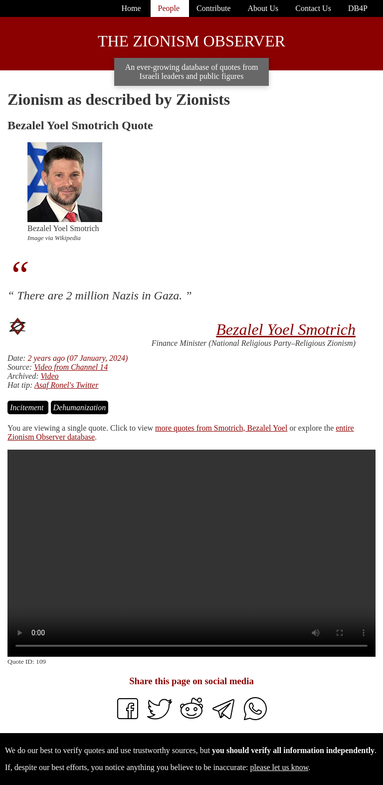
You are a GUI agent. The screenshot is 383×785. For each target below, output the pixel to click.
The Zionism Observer (191, 41)
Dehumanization (79, 407)
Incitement (28, 407)
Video (49, 376)
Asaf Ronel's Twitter (66, 385)
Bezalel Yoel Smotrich (286, 329)
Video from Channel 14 (71, 367)
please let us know (279, 767)
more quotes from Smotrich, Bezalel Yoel (221, 428)
